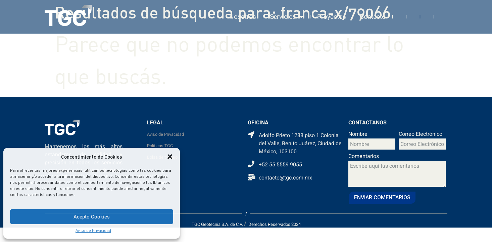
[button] (169, 156)
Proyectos (331, 13)
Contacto (373, 13)
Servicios (286, 13)
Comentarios (363, 157)
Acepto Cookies (91, 216)
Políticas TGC (160, 146)
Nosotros (242, 13)
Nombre (357, 134)
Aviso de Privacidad (93, 230)
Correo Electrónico (420, 134)
